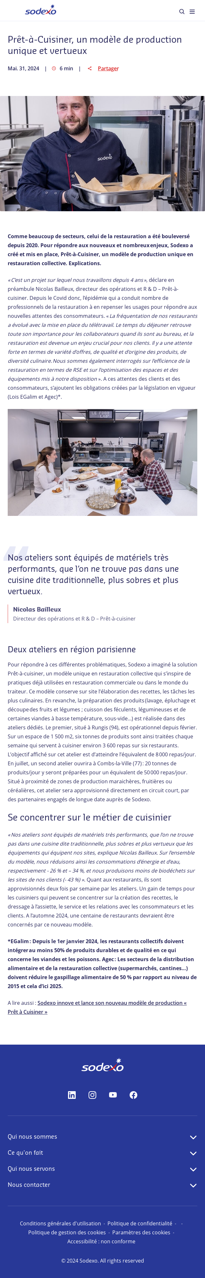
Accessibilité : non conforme (101, 1241)
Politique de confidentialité (139, 1223)
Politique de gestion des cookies (67, 1232)
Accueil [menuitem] (32, 10)
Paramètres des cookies (141, 1232)
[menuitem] (182, 11)
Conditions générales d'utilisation (60, 1223)
